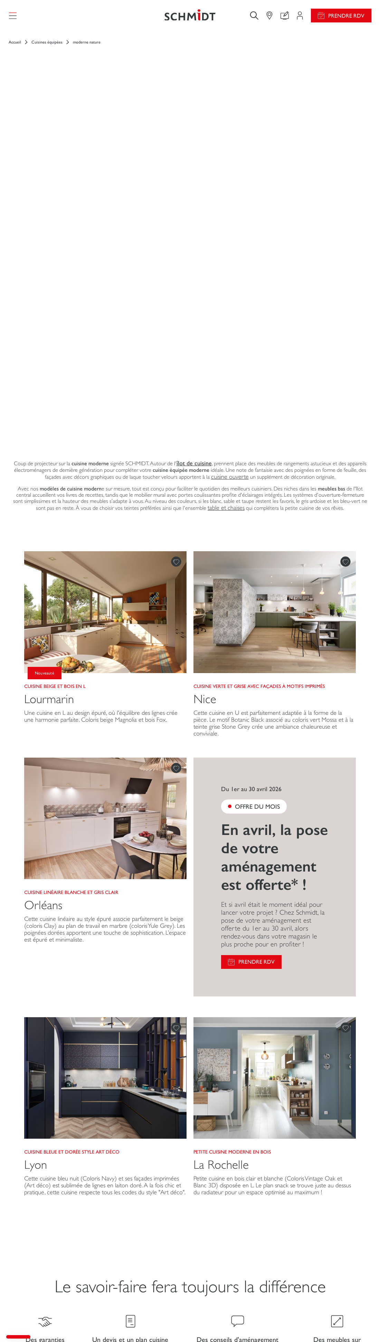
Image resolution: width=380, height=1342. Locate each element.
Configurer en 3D (123, 1222)
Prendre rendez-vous (152, 1279)
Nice (204, 454)
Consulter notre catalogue (233, 1236)
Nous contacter (121, 1236)
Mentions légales (148, 1324)
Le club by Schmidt (124, 1263)
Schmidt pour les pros (40, 1276)
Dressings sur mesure (40, 1229)
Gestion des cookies (185, 1324)
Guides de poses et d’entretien (238, 1222)
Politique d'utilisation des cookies (237, 1324)
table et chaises (226, 263)
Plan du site (360, 1324)
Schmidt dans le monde (317, 1250)
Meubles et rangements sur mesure (46, 1245)
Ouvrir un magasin (311, 1236)
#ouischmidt (335, 1324)
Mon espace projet (124, 1209)
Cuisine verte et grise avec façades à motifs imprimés (259, 441)
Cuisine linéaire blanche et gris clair (71, 648)
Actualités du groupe (314, 1209)
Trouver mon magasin (127, 1249)
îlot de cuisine (194, 218)
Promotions (217, 1209)
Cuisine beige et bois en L (55, 441)
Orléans (43, 661)
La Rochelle (221, 920)
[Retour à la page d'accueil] (190, 19)
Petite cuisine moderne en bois (232, 907)
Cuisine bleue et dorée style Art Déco (72, 907)
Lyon (35, 920)
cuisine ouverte (230, 232)
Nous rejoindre (308, 1222)
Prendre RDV (346, 19)
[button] (18, 1337)
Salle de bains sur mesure (44, 1262)
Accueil (15, 48)
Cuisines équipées (47, 48)
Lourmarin (49, 454)
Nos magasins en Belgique (320, 1264)
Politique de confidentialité (294, 1324)
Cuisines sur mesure (38, 1215)
